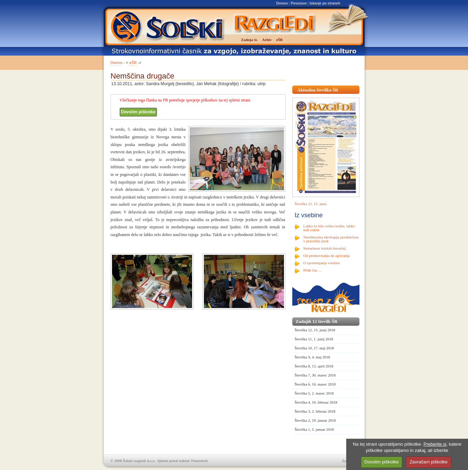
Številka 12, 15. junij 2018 (315, 330)
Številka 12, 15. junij (311, 204)
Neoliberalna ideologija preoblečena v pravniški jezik (331, 239)
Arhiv (267, 40)
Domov (282, 3)
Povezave (299, 3)
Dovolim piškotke (138, 112)
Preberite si (434, 444)
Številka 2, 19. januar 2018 (315, 420)
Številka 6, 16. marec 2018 (315, 384)
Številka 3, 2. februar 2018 (315, 411)
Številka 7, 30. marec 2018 (315, 375)
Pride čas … (312, 270)
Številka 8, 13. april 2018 (314, 366)
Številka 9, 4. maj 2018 (312, 357)
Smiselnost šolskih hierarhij (324, 248)
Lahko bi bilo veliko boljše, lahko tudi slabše (329, 228)
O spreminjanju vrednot (321, 263)
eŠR (133, 62)
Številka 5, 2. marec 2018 (314, 393)
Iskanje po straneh (325, 3)
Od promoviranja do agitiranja (326, 255)
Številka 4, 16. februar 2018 (316, 402)
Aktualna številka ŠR (318, 89)
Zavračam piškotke (428, 461)
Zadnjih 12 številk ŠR (317, 321)
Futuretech (199, 461)
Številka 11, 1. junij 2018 (314, 339)
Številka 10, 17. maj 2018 (314, 348)
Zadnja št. (249, 40)
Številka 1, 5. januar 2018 (314, 429)
